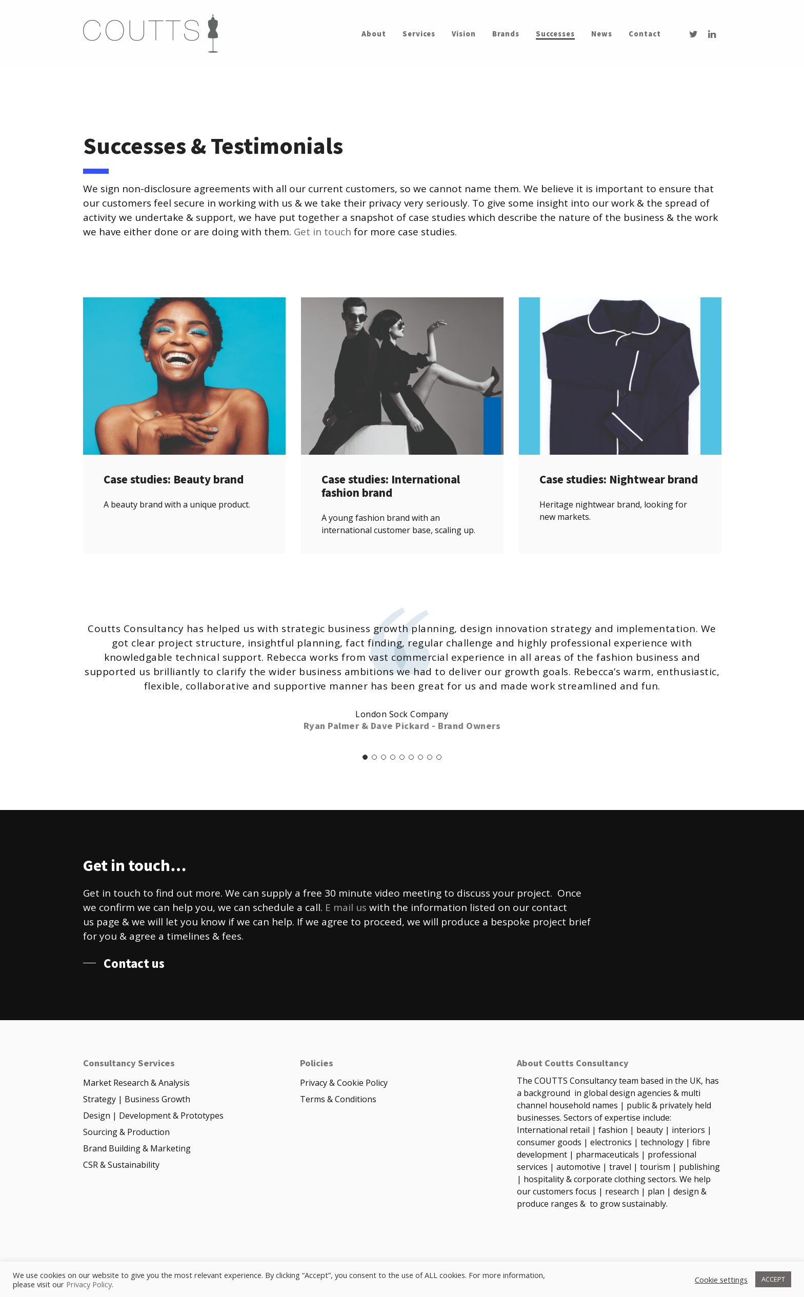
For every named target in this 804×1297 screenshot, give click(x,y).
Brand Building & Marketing (137, 1148)
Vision (464, 34)
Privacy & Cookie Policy (344, 1082)
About (373, 34)
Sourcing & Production (126, 1132)
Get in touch (322, 231)
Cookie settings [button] (721, 1279)
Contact (645, 34)
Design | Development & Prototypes (153, 1115)
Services (419, 34)
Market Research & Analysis (136, 1082)
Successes (555, 34)
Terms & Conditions (338, 1099)
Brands (505, 34)
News (601, 34)
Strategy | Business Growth (136, 1099)
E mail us (346, 907)
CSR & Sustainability (121, 1164)
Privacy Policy (89, 1284)
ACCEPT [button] (773, 1279)
